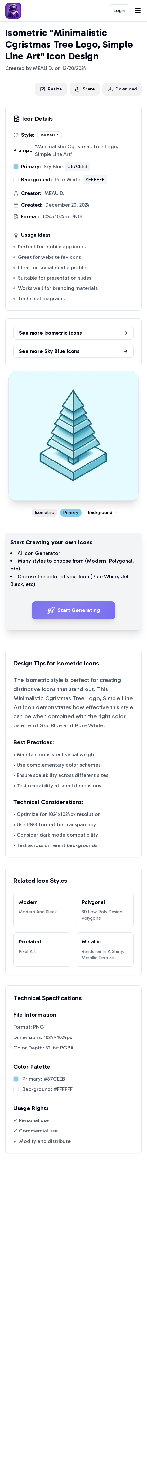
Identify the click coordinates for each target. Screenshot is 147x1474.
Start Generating (73, 610)
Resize (51, 89)
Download (122, 89)
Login (119, 10)
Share (85, 89)
